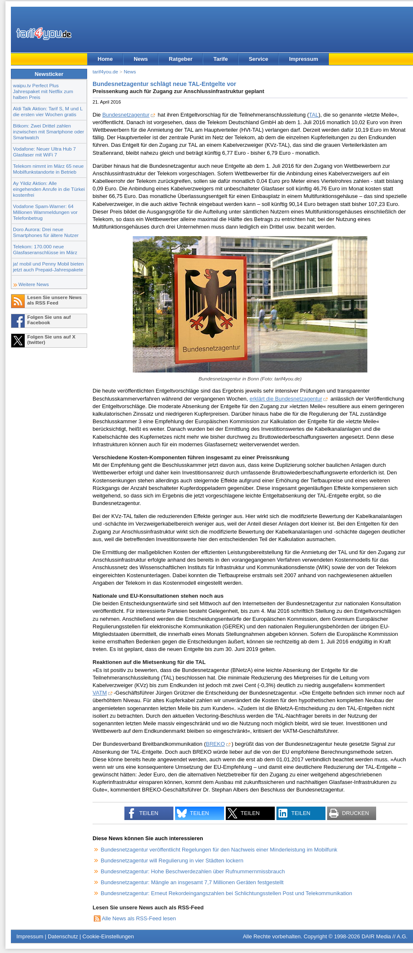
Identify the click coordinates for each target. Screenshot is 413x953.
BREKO (215, 744)
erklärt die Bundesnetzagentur (286, 399)
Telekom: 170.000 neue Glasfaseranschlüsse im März (45, 249)
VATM (100, 693)
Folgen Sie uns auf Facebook (49, 319)
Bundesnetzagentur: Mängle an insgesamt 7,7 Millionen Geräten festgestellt (192, 882)
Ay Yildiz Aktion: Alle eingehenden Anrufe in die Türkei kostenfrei (49, 189)
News (141, 59)
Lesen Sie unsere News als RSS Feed (54, 299)
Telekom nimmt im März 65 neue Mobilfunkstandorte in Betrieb (48, 168)
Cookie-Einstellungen (108, 936)
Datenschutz (63, 936)
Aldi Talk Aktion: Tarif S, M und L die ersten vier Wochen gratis (48, 111)
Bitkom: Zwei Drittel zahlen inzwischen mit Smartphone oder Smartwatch (48, 131)
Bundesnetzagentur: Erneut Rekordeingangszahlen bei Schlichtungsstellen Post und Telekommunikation (226, 893)
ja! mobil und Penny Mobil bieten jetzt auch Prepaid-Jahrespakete (48, 266)
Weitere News (33, 284)
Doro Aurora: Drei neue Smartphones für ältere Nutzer (46, 232)
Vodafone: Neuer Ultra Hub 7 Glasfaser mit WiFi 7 (44, 151)
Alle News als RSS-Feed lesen (139, 918)
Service (258, 59)
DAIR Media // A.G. (384, 936)
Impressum (303, 59)
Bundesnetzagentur (126, 115)
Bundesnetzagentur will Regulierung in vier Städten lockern (172, 860)
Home (105, 59)
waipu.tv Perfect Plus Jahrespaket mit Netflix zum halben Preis (43, 91)
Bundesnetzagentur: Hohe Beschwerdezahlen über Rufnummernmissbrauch (193, 871)
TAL (314, 115)
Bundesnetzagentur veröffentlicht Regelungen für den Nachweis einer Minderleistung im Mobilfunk (219, 849)
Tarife (220, 59)
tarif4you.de (105, 71)
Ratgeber (180, 59)
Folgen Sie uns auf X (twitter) (51, 339)
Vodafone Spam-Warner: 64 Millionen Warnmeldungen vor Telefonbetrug (45, 212)
